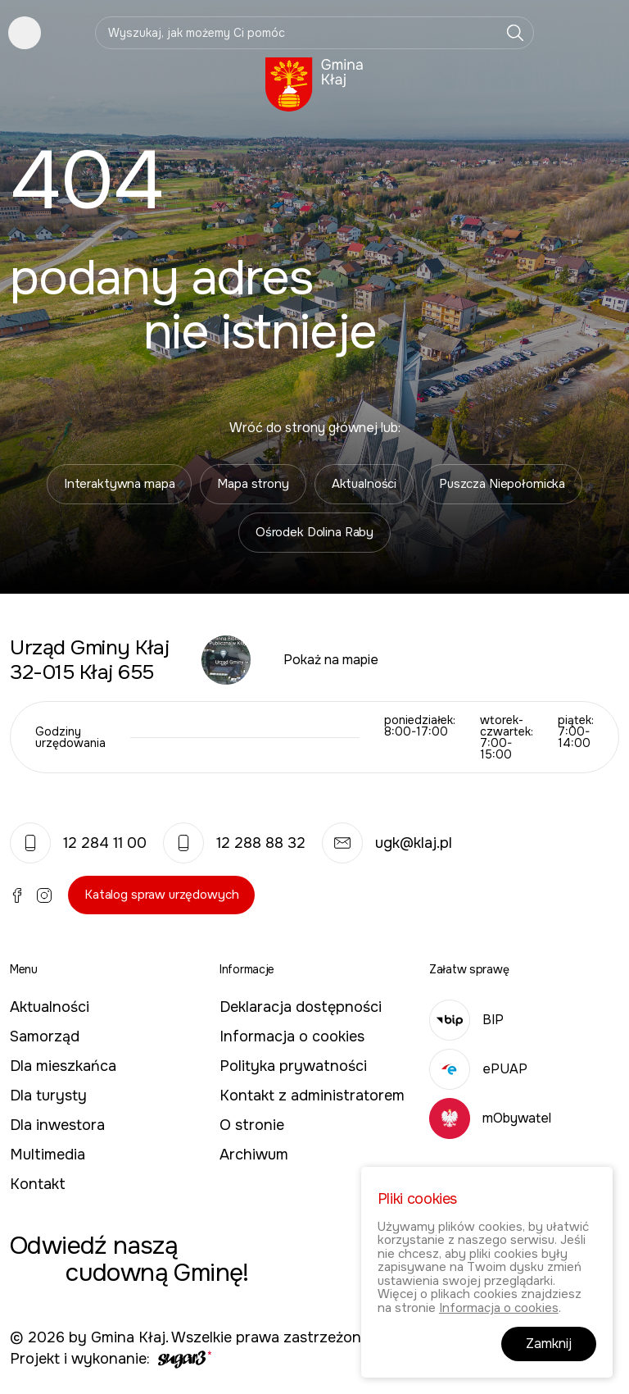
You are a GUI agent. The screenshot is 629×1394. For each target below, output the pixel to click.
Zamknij (549, 1344)
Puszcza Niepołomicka (502, 484)
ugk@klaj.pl (387, 842)
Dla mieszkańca (63, 1066)
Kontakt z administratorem (312, 1095)
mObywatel (490, 1118)
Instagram (44, 895)
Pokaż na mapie (330, 659)
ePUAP (478, 1068)
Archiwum (253, 1154)
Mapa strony (252, 484)
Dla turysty (48, 1095)
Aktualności (364, 484)
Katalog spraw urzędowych (161, 894)
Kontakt (38, 1184)
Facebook (17, 895)
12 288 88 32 (234, 842)
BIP (466, 1019)
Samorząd (44, 1036)
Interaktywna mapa (119, 484)
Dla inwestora (57, 1125)
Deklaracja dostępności (300, 1007)
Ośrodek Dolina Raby (314, 532)
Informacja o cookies (291, 1036)
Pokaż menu (24, 32)
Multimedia (47, 1154)
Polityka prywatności (293, 1066)
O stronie (251, 1125)
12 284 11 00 (78, 842)
